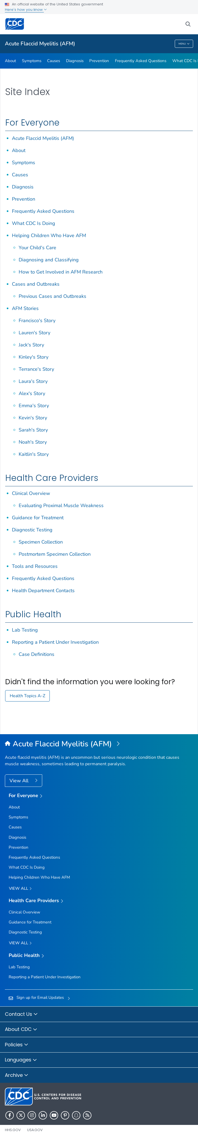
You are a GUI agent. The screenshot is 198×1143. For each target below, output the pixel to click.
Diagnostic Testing (32, 530)
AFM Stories (25, 308)
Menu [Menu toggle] (184, 44)
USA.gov (35, 1129)
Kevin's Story (33, 417)
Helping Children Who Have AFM (49, 235)
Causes (53, 60)
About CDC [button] (21, 1029)
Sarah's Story (33, 430)
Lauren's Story (34, 332)
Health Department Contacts (43, 590)
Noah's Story (33, 442)
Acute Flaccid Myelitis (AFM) (40, 43)
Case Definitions (36, 654)
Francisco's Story (37, 320)
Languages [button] (21, 1060)
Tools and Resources (35, 566)
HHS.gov (13, 1129)
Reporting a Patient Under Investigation (55, 642)
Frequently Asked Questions (140, 60)
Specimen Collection (41, 542)
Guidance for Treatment (38, 517)
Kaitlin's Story (34, 454)
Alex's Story (32, 393)
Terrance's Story (36, 369)
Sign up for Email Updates (40, 997)
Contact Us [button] (21, 1014)
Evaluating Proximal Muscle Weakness (61, 505)
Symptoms (31, 60)
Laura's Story (33, 381)
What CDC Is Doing (33, 223)
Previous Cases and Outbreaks (52, 296)
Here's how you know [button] (26, 9)
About (10, 60)
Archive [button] (16, 1075)
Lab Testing (25, 630)
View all (20, 889)
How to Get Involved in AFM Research (61, 272)
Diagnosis (75, 60)
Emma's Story (34, 405)
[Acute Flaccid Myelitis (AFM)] (99, 744)
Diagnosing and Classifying (49, 260)
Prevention (99, 60)
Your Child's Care (37, 247)
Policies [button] (16, 1045)
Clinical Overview (31, 493)
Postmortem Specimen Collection (55, 554)
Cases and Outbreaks (36, 284)
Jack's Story (31, 345)
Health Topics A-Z (27, 696)
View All (19, 780)
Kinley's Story (33, 357)
